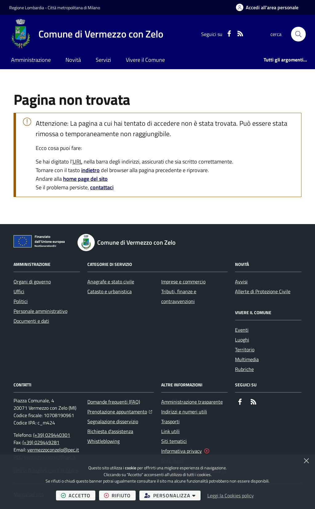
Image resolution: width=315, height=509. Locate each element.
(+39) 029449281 (40, 442)
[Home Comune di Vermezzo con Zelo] (86, 34)
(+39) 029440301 (51, 435)
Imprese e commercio (183, 281)
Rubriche (244, 369)
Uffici (19, 291)
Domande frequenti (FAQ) (113, 401)
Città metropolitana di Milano (74, 7)
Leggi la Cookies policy (230, 495)
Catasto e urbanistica (109, 291)
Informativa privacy (181, 451)
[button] (298, 34)
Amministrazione (31, 60)
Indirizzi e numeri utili (184, 411)
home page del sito (85, 179)
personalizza (172, 495)
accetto (78, 495)
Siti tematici (174, 441)
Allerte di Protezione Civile (262, 291)
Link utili (170, 431)
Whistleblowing (103, 441)
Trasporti (170, 421)
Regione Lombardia (26, 7)
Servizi (103, 60)
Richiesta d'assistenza (110, 431)
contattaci (102, 187)
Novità (73, 60)
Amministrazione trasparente (192, 401)
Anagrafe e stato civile (110, 281)
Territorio (244, 349)
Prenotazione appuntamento (119, 411)
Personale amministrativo (40, 311)
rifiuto (120, 495)
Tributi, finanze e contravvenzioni (178, 296)
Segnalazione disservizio (112, 421)
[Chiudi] (306, 460)
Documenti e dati (31, 321)
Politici (21, 301)
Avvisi (241, 281)
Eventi (242, 329)
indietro (90, 170)
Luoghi (242, 339)
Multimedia (247, 359)
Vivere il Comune (145, 60)
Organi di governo (32, 281)
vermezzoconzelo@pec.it (53, 449)
